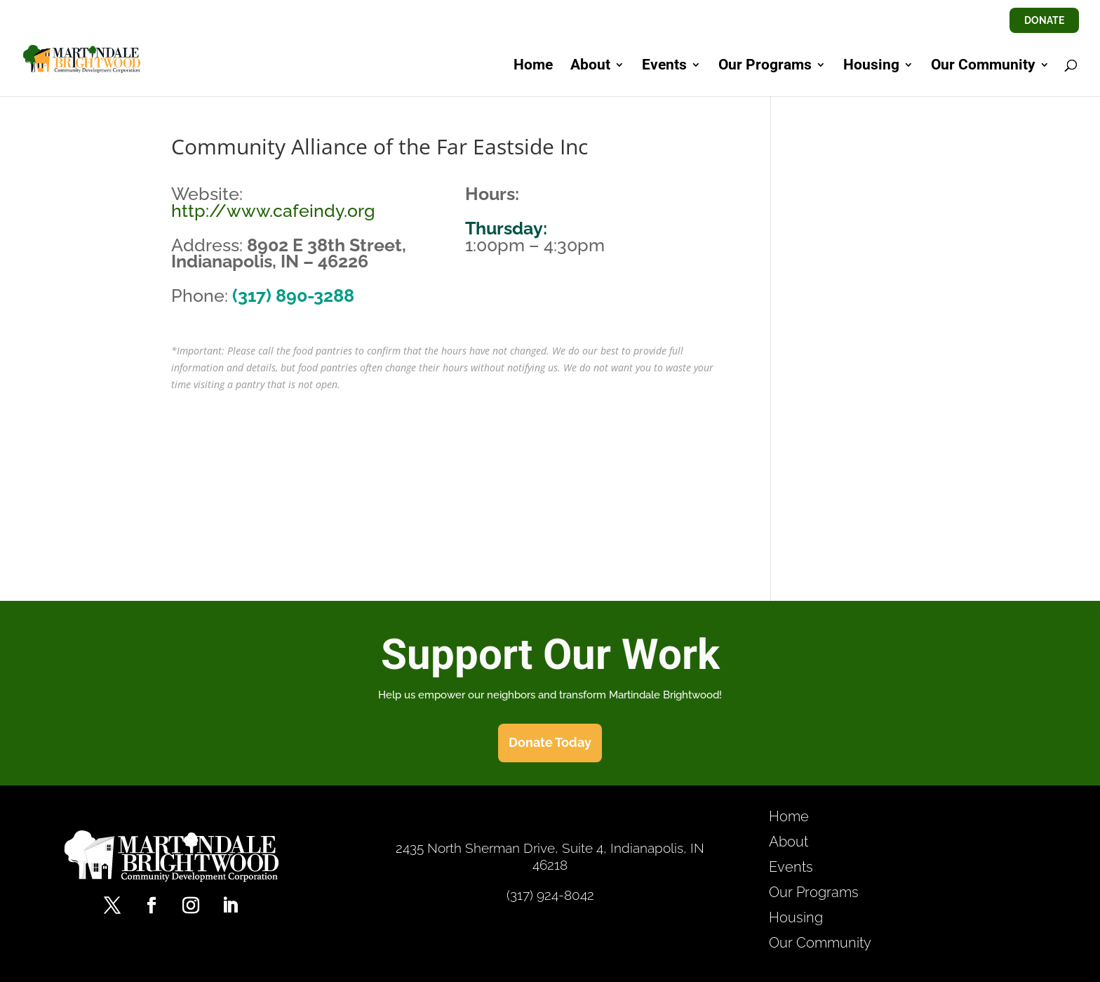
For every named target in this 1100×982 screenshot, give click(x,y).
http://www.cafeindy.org (273, 210)
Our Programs (765, 66)
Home (533, 66)
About (590, 66)
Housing (871, 66)
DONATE (1044, 20)
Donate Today (550, 742)
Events (664, 66)
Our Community (983, 66)
